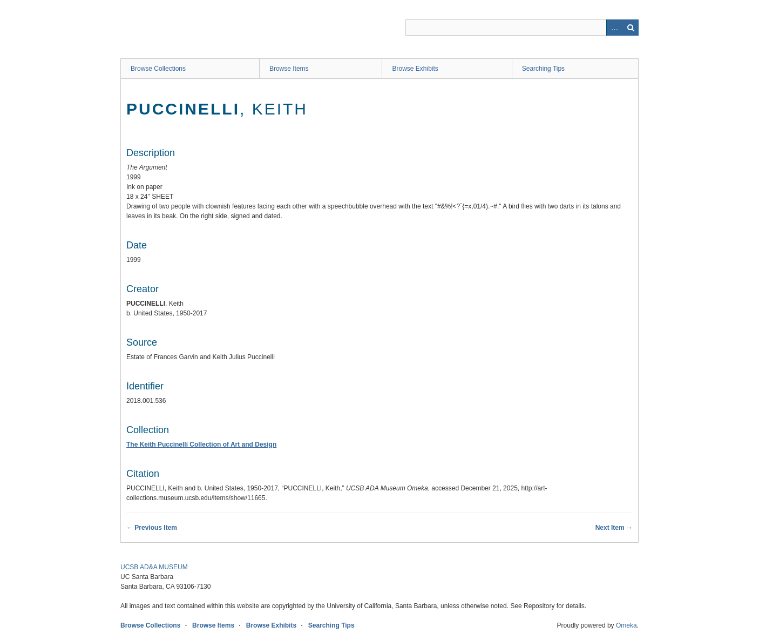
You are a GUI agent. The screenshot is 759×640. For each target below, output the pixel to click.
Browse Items (289, 68)
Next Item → (614, 527)
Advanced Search (614, 27)
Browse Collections (158, 68)
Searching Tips (543, 68)
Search (630, 27)
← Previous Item (151, 527)
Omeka (626, 625)
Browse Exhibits (415, 68)
